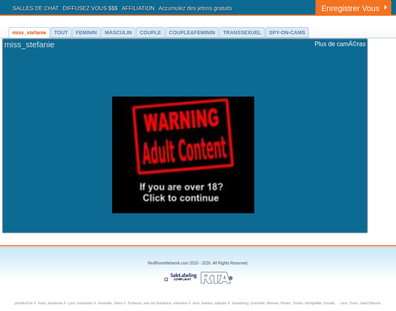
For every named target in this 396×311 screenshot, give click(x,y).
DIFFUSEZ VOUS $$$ (90, 8)
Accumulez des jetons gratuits (195, 8)
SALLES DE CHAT (36, 8)
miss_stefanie (29, 44)
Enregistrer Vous (350, 8)
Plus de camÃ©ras (340, 44)
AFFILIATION (138, 8)
